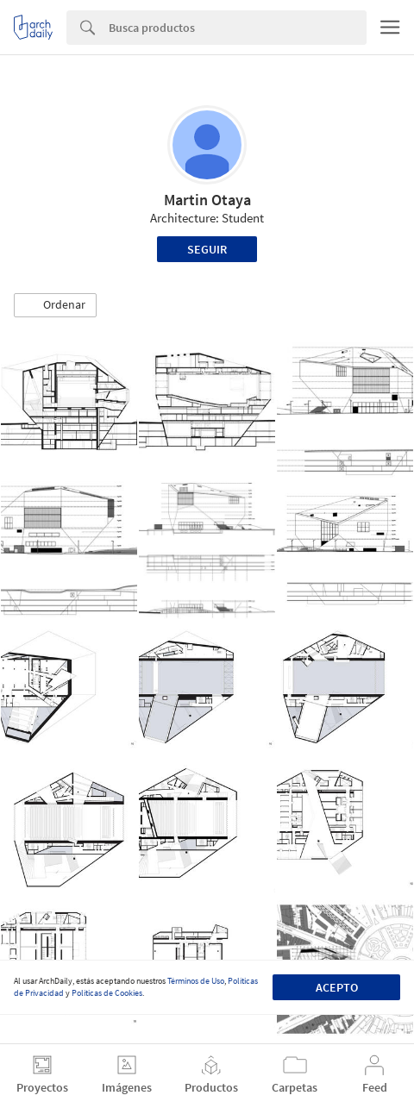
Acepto (337, 987)
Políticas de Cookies (107, 992)
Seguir (207, 249)
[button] (55, 305)
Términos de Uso (195, 980)
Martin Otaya (207, 200)
